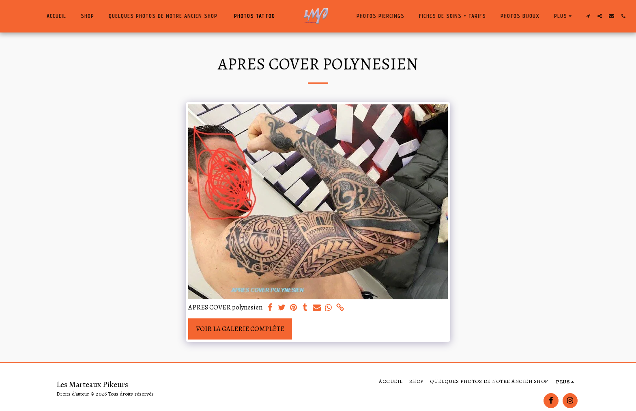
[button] (588, 16)
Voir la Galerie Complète (240, 328)
